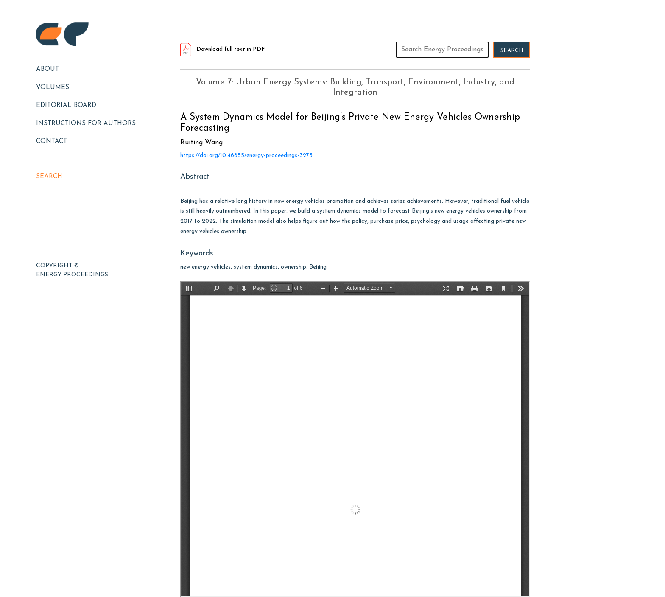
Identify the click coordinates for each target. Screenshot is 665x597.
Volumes (52, 87)
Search (49, 177)
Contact (51, 141)
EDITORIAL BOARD (66, 105)
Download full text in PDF (222, 49)
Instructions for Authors (86, 124)
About (47, 69)
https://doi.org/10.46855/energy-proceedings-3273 (246, 155)
